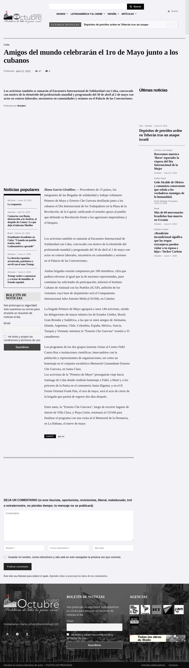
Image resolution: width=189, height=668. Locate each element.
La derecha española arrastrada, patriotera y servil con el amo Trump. (21, 260)
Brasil (10, 233)
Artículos (12, 200)
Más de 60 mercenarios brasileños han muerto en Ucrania (168, 194)
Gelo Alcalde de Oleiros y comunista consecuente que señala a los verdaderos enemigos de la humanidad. (169, 171)
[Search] (135, 7)
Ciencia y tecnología (163, 144)
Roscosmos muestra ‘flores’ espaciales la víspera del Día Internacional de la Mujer (169, 150)
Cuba (6, 44)
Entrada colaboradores (153, 664)
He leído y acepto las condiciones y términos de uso (22, 337)
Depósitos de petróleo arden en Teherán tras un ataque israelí (158, 132)
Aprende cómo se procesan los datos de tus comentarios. (78, 575)
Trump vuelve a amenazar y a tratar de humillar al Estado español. (22, 278)
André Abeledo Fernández (166, 180)
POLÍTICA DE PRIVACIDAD (59, 664)
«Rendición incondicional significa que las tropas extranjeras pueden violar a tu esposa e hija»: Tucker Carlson (169, 216)
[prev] (169, 24)
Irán (141, 126)
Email (7, 322)
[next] (175, 24)
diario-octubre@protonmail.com (39, 623)
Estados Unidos (161, 207)
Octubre (21, 105)
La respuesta (14, 203)
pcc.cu (61, 435)
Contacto (173, 664)
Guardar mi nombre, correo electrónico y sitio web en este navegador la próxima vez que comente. (64, 556)
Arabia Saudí (160, 163)
